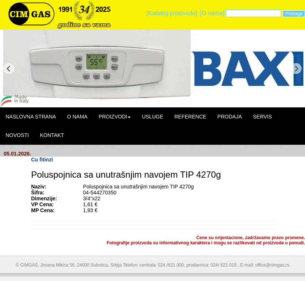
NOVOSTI (17, 135)
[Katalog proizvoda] (172, 13)
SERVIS (262, 117)
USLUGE (152, 117)
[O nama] (212, 13)
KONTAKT (52, 135)
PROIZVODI (114, 117)
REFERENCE (190, 117)
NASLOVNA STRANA (31, 117)
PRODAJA (229, 117)
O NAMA (77, 117)
